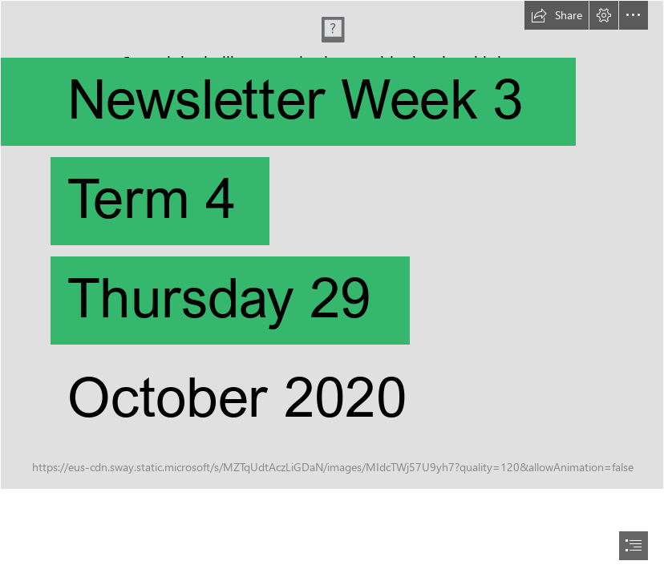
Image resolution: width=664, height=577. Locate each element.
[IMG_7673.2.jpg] (332, 245)
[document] (332, 288)
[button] (556, 15)
